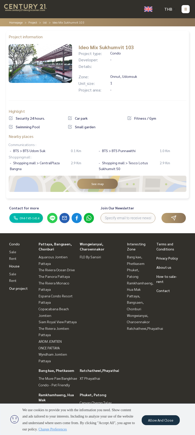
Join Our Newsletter (117, 208)
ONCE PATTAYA (49, 348)
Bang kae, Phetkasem (56, 370)
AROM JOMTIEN (50, 341)
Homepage (16, 22)
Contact (163, 290)
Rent (13, 258)
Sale (12, 251)
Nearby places (21, 136)
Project (32, 22)
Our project (18, 288)
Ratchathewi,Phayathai (99, 370)
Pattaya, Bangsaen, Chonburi (135, 302)
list (45, 22)
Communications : (22, 144)
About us (163, 267)
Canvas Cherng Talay (95, 402)
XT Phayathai (90, 378)
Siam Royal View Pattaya (58, 321)
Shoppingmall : (20, 157)
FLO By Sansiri (90, 257)
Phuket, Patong (93, 394)
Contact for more (24, 208)
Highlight (17, 111)
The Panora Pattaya (54, 276)
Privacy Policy (167, 258)
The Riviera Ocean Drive (57, 269)
